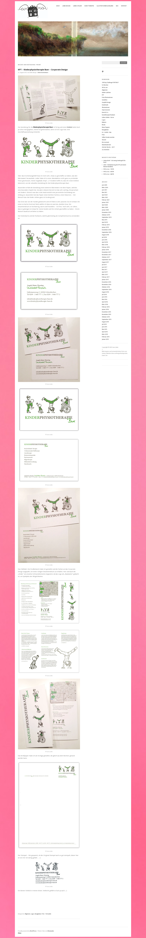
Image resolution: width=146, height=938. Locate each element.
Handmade (105, 105)
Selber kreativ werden (108, 137)
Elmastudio (51, 931)
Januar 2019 (105, 227)
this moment (105, 142)
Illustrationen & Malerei (105, 6)
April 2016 (105, 302)
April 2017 (105, 272)
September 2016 (106, 289)
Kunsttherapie (89, 6)
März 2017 (105, 274)
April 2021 (105, 195)
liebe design (66, 6)
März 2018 (105, 244)
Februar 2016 (106, 307)
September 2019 (106, 217)
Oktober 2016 (106, 287)
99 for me (105, 87)
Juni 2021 (104, 190)
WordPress (33, 931)
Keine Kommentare (43, 72)
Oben (19, 933)
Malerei (104, 122)
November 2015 (106, 314)
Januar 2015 (105, 339)
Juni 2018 (104, 239)
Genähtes (104, 100)
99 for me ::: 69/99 (108, 171)
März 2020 (105, 207)
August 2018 (105, 234)
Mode (103, 124)
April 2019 (105, 222)
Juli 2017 (104, 264)
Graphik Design (106, 102)
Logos (32, 914)
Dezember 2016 (106, 282)
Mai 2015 (104, 329)
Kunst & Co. (105, 112)
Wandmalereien (106, 144)
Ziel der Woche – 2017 (108, 147)
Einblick (70, 127)
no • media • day (106, 132)
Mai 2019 (104, 220)
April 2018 (105, 242)
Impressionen (106, 110)
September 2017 (106, 259)
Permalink (48, 914)
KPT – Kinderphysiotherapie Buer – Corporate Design (43, 70)
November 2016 (106, 284)
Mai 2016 (104, 299)
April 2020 (105, 205)
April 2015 (105, 332)
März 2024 (105, 187)
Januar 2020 (105, 210)
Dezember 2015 (106, 312)
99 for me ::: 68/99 (108, 174)
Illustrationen (106, 107)
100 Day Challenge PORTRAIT (110, 82)
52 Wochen (105, 85)
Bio (117, 6)
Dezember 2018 (106, 230)
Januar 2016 (105, 309)
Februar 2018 (106, 247)
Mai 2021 (104, 192)
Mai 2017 (104, 269)
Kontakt (124, 6)
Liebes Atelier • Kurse (108, 117)
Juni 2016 (104, 297)
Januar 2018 (105, 249)
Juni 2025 (104, 185)
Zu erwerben (105, 149)
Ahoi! (58, 6)
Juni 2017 (104, 267)
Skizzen (104, 139)
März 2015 (105, 334)
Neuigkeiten (38, 914)
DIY (103, 95)
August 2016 (105, 292)
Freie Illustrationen (107, 97)
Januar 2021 (105, 202)
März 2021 (105, 197)
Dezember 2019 (106, 212)
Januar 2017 (105, 279)
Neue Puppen (106, 127)
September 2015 (106, 319)
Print (43, 914)
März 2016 (105, 304)
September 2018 (106, 232)
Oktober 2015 (106, 317)
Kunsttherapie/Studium (108, 115)
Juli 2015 (104, 324)
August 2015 (105, 322)
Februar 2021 (106, 200)
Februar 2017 (106, 277)
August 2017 (105, 262)
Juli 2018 (104, 237)
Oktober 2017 (106, 257)
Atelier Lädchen (106, 92)
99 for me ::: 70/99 (108, 169)
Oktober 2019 (106, 215)
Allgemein (27, 914)
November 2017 (106, 254)
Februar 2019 (106, 225)
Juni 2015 (104, 327)
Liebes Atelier (77, 6)
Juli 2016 (104, 294)
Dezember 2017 (106, 252)
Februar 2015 (106, 337)
